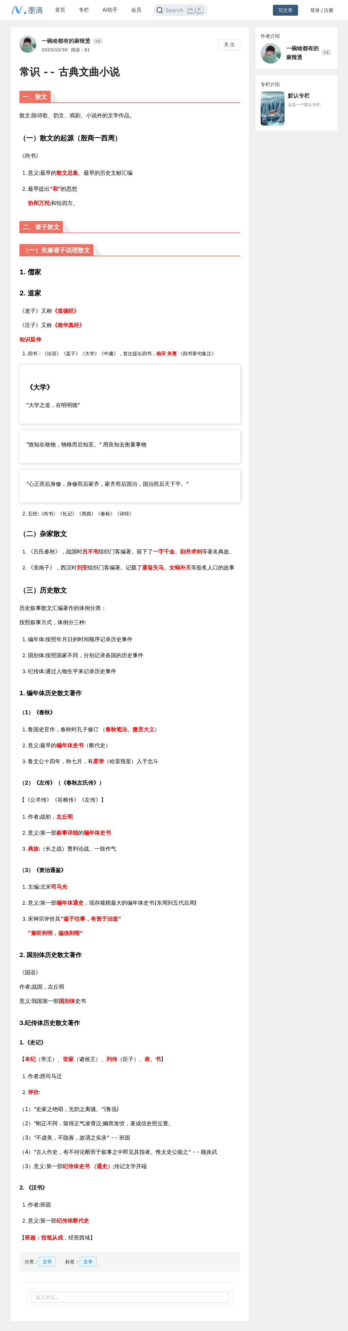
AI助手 (110, 9)
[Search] (181, 10)
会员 (136, 9)
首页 (60, 9)
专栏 (84, 9)
